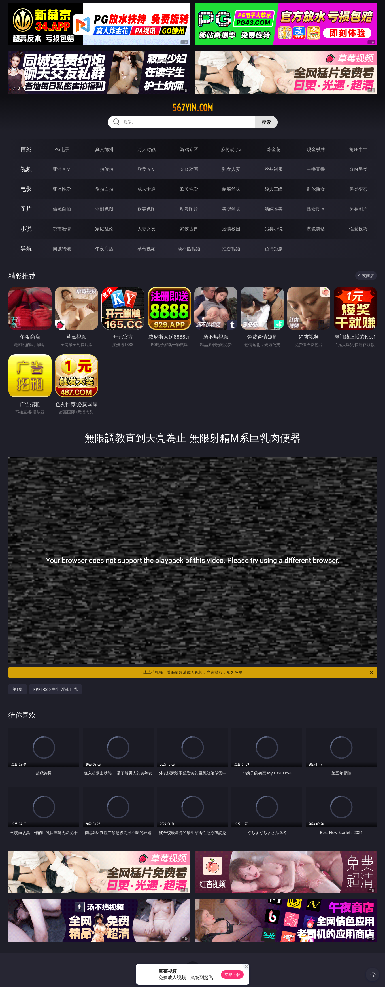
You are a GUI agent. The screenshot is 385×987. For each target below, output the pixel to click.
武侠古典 (189, 229)
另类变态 (358, 189)
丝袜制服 (274, 169)
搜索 (266, 122)
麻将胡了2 (231, 149)
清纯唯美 (274, 209)
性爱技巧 (358, 229)
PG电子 (61, 149)
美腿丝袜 (231, 209)
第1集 (17, 689)
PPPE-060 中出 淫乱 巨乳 (55, 689)
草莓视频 (146, 248)
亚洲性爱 (62, 189)
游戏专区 (189, 149)
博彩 (26, 149)
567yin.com (192, 107)
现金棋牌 (316, 149)
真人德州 (104, 149)
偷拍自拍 (104, 189)
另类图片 (358, 209)
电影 (26, 189)
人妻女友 (146, 229)
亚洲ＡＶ (62, 169)
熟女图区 (316, 209)
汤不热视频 (189, 248)
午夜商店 (104, 248)
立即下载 (232, 974)
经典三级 (274, 189)
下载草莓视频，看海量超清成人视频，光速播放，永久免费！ (256, 672)
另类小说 (274, 229)
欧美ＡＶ (146, 169)
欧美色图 (146, 209)
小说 (26, 228)
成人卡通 (146, 189)
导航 (26, 248)
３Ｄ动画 (189, 169)
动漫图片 (189, 209)
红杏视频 (231, 248)
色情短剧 (274, 248)
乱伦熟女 (316, 189)
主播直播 (316, 169)
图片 (26, 209)
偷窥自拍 (62, 209)
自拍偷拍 (104, 169)
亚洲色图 (104, 209)
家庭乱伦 (104, 229)
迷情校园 (231, 229)
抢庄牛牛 (358, 149)
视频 (26, 169)
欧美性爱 (189, 189)
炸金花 (273, 149)
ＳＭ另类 (358, 169)
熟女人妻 (231, 169)
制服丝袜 (231, 189)
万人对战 (146, 149)
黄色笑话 (316, 229)
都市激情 (62, 229)
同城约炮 (62, 248)
